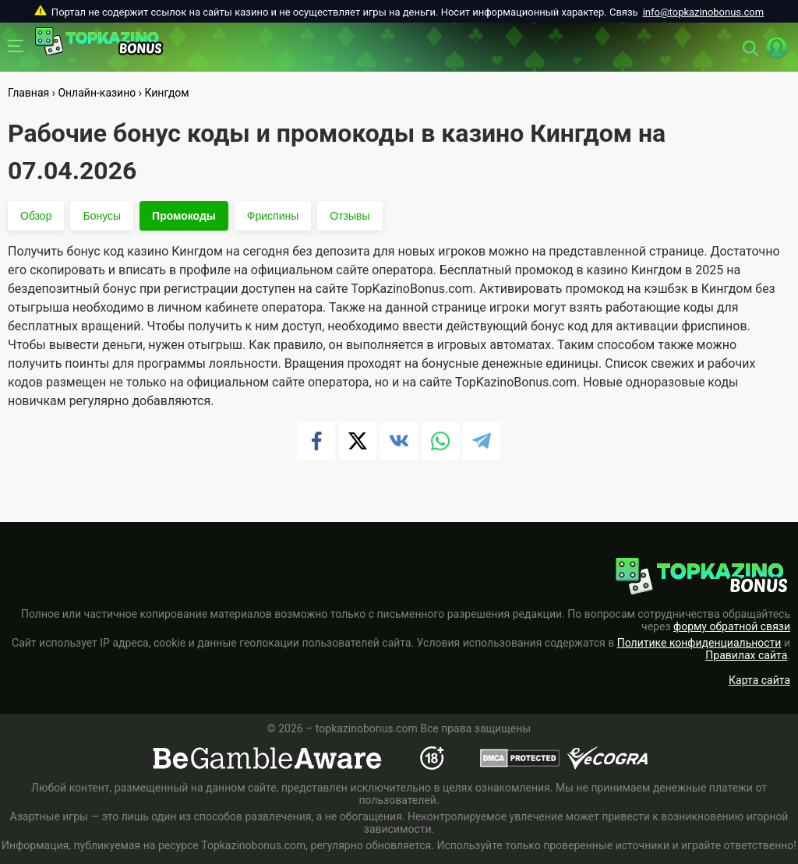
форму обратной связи (731, 626)
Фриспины (272, 216)
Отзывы (349, 216)
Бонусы (102, 216)
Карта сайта (759, 680)
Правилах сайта (746, 655)
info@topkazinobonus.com (703, 12)
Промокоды (184, 216)
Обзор (35, 216)
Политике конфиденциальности (699, 643)
